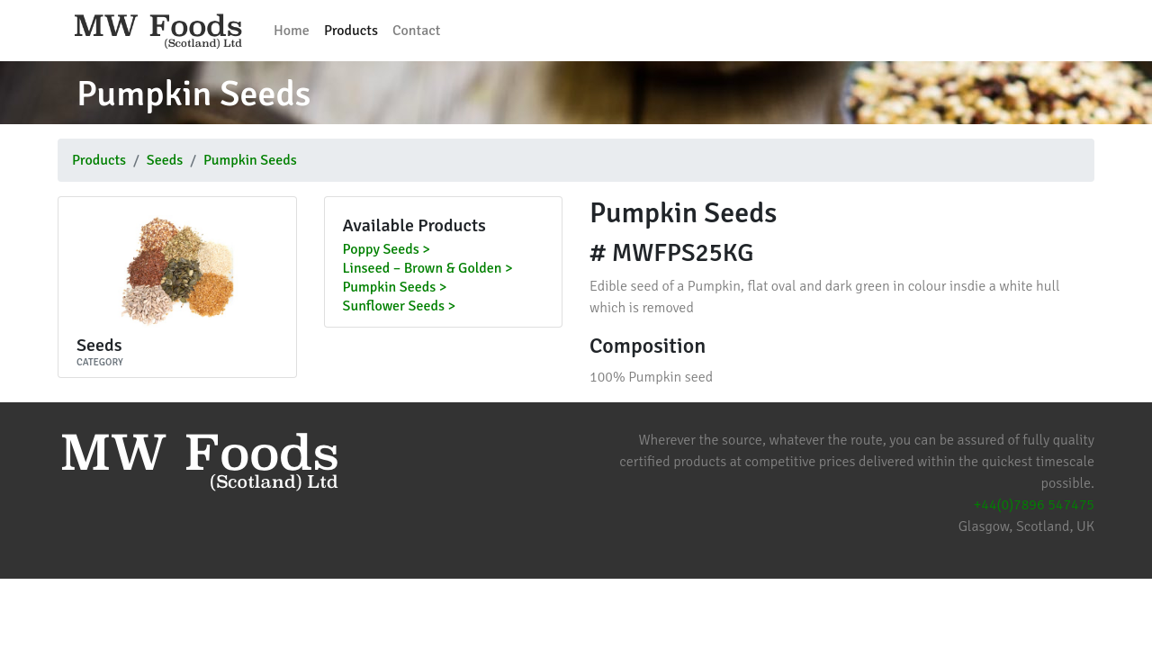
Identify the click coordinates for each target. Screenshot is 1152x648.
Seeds (165, 160)
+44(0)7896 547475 (1034, 505)
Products (351, 31)
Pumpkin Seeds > (395, 288)
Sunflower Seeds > (399, 307)
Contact (416, 31)
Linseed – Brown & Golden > (428, 269)
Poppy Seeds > (386, 250)
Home (292, 31)
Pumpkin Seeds (250, 160)
